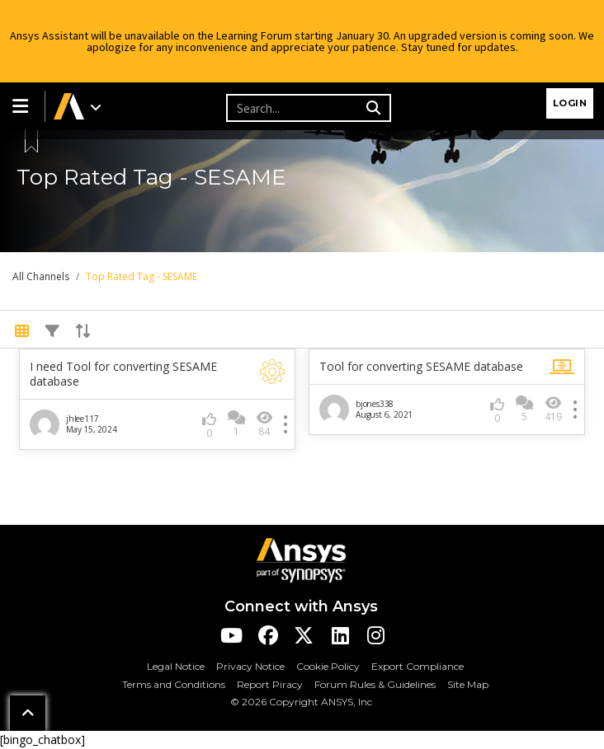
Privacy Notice (250, 666)
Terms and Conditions (173, 684)
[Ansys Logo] (301, 559)
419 (553, 409)
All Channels (40, 276)
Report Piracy (270, 684)
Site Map (467, 684)
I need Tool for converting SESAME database (123, 374)
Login (570, 103)
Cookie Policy (328, 666)
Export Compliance (417, 666)
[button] (22, 106)
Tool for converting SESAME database (421, 366)
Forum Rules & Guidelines (375, 684)
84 (264, 424)
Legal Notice (176, 666)
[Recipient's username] (294, 108)
